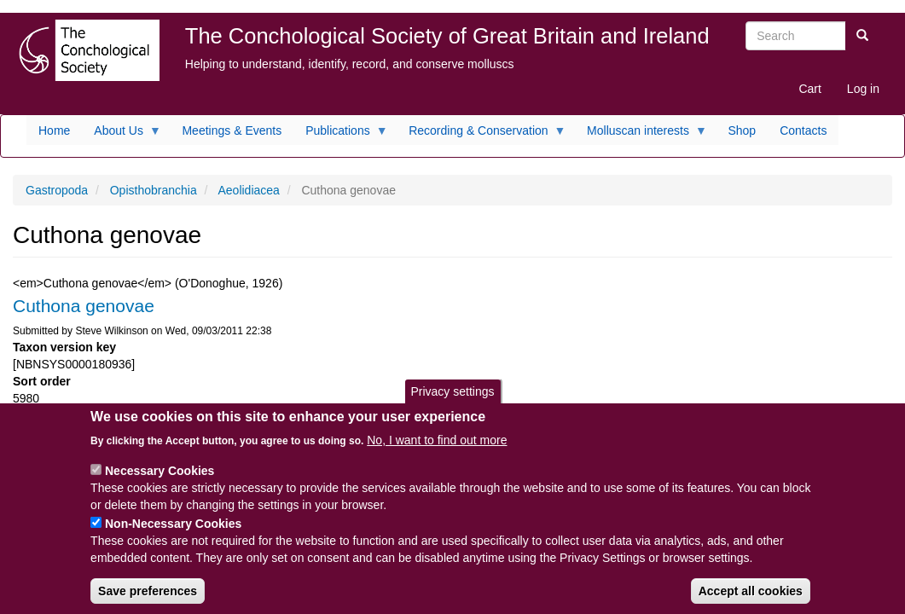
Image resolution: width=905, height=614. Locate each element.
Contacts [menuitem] (803, 130)
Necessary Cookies (159, 482)
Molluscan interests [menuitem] (641, 135)
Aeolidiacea (248, 190)
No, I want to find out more (437, 451)
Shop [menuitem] (742, 130)
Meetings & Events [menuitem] (231, 130)
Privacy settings (452, 402)
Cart (809, 89)
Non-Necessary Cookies (173, 535)
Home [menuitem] (54, 130)
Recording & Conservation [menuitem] (481, 135)
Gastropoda (57, 190)
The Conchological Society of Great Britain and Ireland (447, 36)
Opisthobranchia (153, 190)
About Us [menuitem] (121, 135)
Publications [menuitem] (340, 135)
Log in (863, 89)
